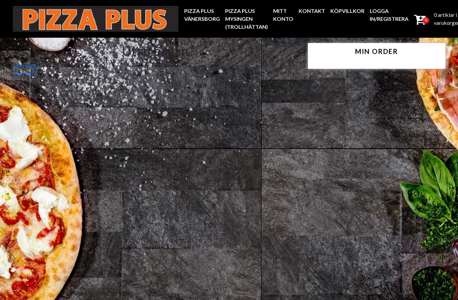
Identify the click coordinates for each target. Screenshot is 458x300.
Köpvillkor (347, 11)
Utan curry (25, 73)
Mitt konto (283, 15)
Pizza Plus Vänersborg (202, 15)
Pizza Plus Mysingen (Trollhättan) (246, 19)
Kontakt (312, 11)
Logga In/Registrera (389, 15)
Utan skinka (26, 65)
